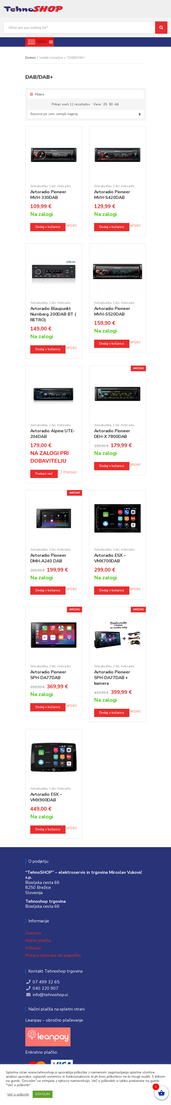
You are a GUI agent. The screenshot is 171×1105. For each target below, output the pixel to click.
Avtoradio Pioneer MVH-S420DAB (112, 194)
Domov (30, 57)
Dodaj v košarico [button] (47, 227)
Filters (37, 94)
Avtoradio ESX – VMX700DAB (110, 558)
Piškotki (33, 948)
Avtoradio (64, 186)
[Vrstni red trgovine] (86, 114)
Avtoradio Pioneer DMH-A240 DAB (48, 558)
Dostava (33, 933)
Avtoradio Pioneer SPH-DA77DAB (48, 674)
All (116, 104)
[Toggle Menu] (31, 42)
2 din (52, 550)
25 (105, 104)
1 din (52, 186)
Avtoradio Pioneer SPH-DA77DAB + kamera (112, 677)
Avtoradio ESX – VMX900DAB (46, 797)
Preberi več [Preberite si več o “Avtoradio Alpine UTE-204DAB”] (44, 473)
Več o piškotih (18, 1094)
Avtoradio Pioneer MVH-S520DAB (112, 311)
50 (111, 104)
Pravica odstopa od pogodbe (53, 955)
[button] (42, 42)
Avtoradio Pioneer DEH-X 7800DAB (112, 433)
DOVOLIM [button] (42, 1094)
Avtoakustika (39, 186)
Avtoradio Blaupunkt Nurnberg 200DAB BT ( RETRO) (53, 314)
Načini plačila (38, 940)
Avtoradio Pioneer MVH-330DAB (48, 194)
